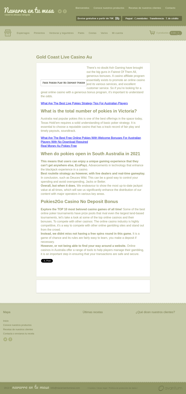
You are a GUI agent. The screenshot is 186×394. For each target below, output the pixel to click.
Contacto (170, 8)
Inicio (6, 320)
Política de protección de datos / (123, 388)
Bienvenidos (82, 8)
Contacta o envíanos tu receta (18, 333)
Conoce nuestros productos (109, 8)
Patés (81, 33)
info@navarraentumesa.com (65, 388)
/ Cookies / (92, 388)
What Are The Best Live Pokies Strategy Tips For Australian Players (84, 103)
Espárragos (23, 33)
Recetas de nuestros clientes (145, 8)
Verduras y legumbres (61, 33)
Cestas (92, 33)
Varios (104, 33)
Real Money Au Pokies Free (59, 145)
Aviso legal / (102, 388)
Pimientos (39, 33)
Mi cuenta (117, 33)
